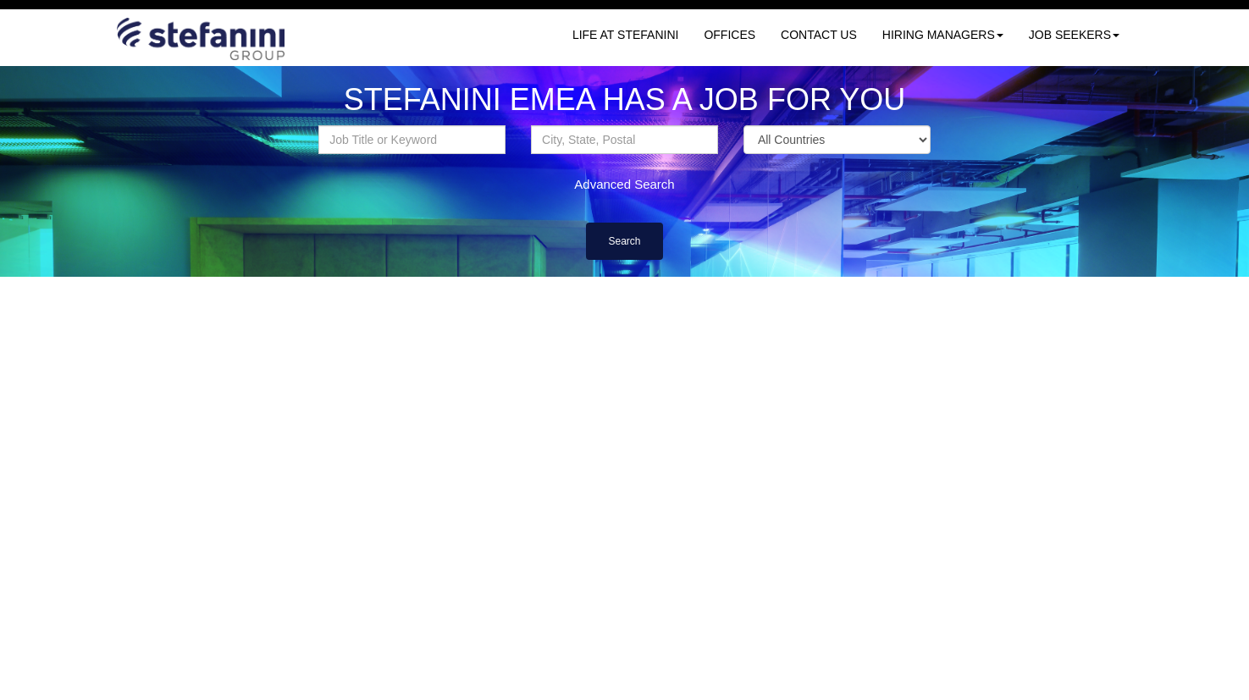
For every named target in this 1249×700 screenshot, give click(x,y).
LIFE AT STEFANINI (625, 34)
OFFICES (729, 34)
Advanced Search (624, 184)
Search (624, 241)
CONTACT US (819, 34)
